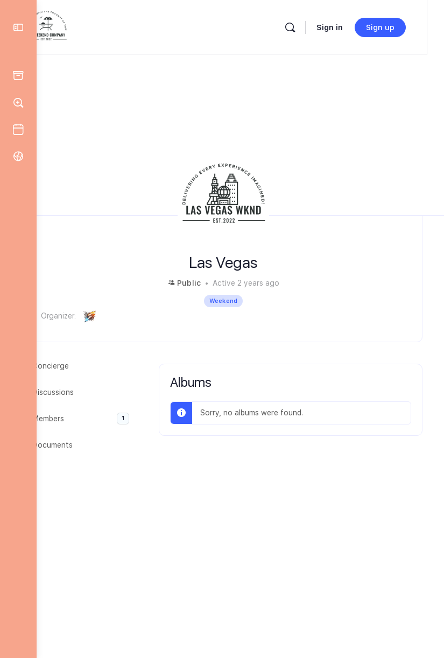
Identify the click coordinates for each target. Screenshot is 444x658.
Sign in (346, 27)
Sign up (397, 27)
